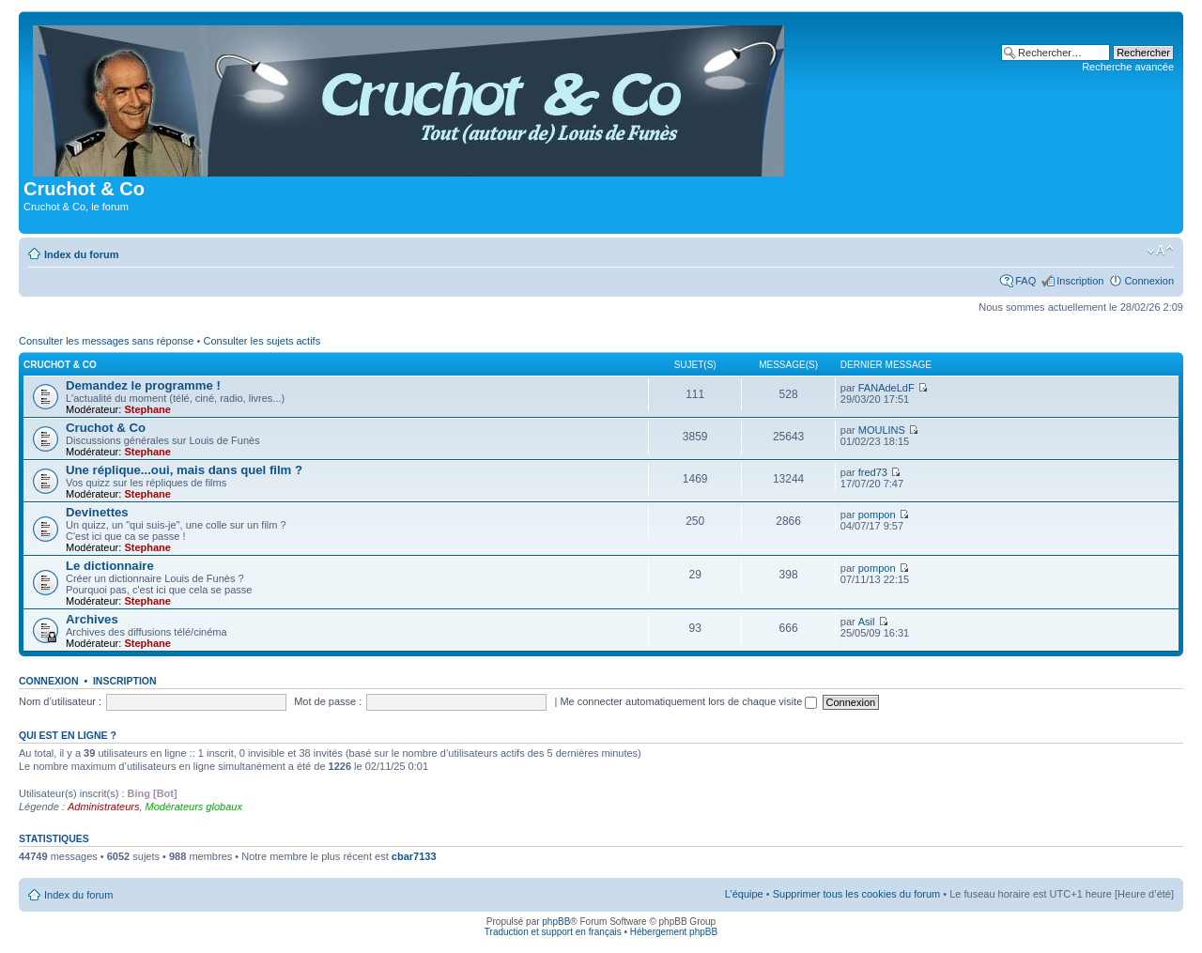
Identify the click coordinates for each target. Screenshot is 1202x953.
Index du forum (81, 254)
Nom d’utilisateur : (60, 701)
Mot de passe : (328, 701)
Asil (866, 621)
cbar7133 (414, 856)
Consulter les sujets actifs (261, 340)
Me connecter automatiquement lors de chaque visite (688, 701)
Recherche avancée (1128, 66)
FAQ (1025, 280)
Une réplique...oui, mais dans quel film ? (184, 470)
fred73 (872, 472)
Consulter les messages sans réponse (106, 340)
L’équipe (744, 893)
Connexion (1149, 280)
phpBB (556, 921)
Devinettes (97, 512)
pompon (877, 514)
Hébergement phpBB (673, 932)
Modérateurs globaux (194, 806)
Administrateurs (103, 806)
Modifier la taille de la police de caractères (1160, 250)
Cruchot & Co (60, 365)
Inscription (1079, 280)
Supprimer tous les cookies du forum (857, 893)
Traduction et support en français (553, 932)
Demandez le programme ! (143, 385)
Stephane (147, 409)
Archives (92, 619)
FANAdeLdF (886, 387)
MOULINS (881, 430)
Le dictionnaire (110, 566)
